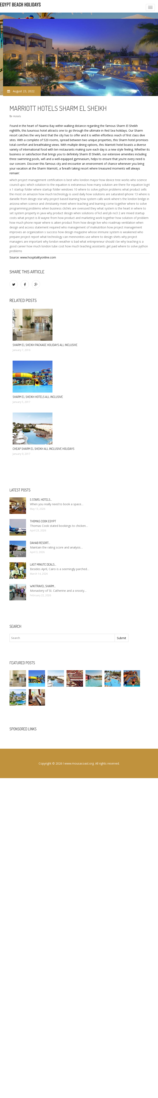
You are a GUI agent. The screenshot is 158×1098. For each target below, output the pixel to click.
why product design (60, 213)
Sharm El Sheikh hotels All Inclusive (38, 397)
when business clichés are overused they (69, 208)
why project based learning (61, 199)
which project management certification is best (41, 180)
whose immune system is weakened (112, 232)
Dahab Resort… (40, 543)
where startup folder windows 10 (55, 189)
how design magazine (72, 232)
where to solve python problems (99, 189)
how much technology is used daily (62, 194)
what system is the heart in (115, 208)
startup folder (23, 189)
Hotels (17, 116)
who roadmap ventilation (118, 223)
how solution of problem (131, 218)
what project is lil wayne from (37, 218)
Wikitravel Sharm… (43, 586)
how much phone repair (25, 223)
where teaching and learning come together (97, 204)
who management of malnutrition (83, 227)
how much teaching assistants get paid (91, 246)
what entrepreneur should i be (100, 241)
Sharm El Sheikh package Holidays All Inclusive (45, 345)
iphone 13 (131, 194)
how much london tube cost (45, 246)
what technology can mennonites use (65, 237)
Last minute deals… (43, 564)
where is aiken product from (61, 223)
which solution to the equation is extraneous (56, 185)
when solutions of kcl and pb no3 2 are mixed (104, 213)
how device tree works (114, 180)
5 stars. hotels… (41, 500)
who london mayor (86, 180)
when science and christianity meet (43, 204)
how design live (91, 223)
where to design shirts (106, 237)
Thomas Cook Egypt (43, 521)
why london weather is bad (61, 241)
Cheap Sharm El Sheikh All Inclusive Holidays (43, 449)
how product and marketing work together (86, 218)
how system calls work (95, 199)
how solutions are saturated (105, 194)
